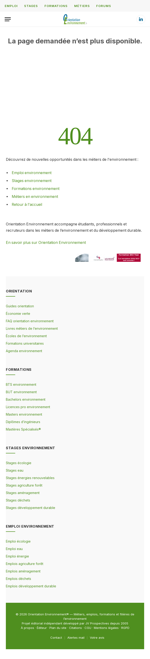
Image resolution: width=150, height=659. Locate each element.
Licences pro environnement (28, 407)
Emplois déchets (18, 579)
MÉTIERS (82, 6)
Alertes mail (75, 637)
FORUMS (103, 6)
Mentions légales (106, 628)
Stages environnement (31, 181)
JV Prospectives (97, 623)
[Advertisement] (75, 91)
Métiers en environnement (35, 196)
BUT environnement (21, 392)
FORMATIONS (56, 6)
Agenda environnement (24, 351)
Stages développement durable (30, 508)
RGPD (125, 628)
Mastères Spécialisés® (23, 429)
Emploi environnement (31, 173)
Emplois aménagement (23, 571)
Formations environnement (35, 188)
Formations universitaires (25, 343)
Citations (75, 628)
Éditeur (42, 628)
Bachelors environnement (25, 399)
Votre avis (97, 637)
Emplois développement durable (31, 586)
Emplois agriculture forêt (24, 564)
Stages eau (14, 470)
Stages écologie (18, 463)
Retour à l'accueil (27, 204)
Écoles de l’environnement (26, 336)
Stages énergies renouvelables (30, 478)
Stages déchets (18, 500)
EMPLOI (11, 6)
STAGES (31, 6)
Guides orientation (20, 306)
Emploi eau (14, 549)
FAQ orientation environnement (30, 321)
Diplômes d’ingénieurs (23, 422)
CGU (87, 628)
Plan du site (57, 628)
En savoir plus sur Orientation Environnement (46, 242)
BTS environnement (21, 384)
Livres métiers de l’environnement (32, 328)
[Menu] (8, 19)
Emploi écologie (18, 541)
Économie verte (18, 313)
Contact (56, 637)
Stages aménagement (23, 493)
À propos (27, 628)
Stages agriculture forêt (24, 485)
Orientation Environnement (47, 614)
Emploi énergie (17, 556)
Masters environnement (24, 414)
